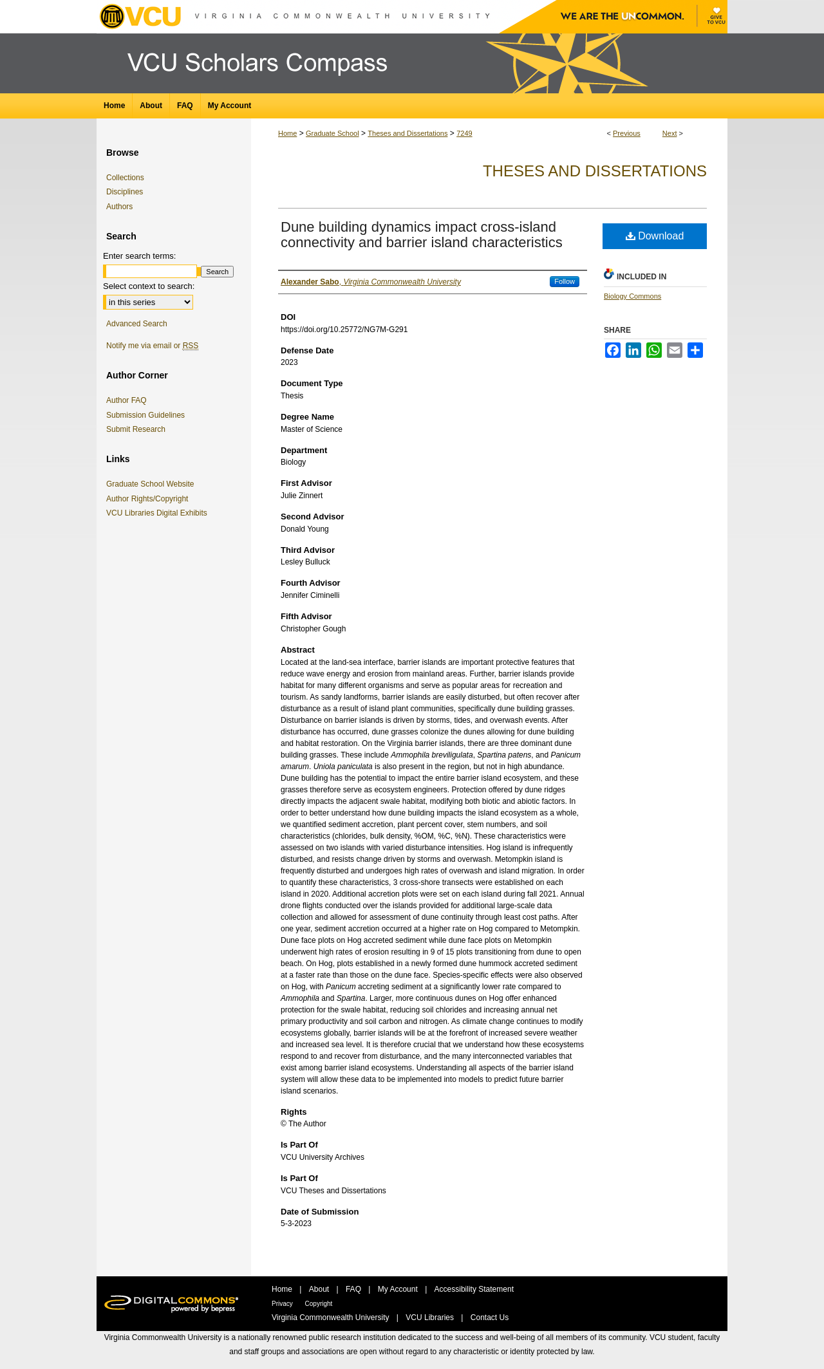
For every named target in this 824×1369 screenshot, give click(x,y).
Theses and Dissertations (407, 133)
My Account (399, 1289)
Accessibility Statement (474, 1289)
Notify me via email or (152, 345)
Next (669, 133)
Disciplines (124, 191)
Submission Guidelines (145, 415)
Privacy (283, 1303)
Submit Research (135, 429)
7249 (464, 133)
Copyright (319, 1303)
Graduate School (332, 133)
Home (287, 133)
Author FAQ (126, 400)
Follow (564, 281)
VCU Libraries (431, 1317)
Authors (119, 206)
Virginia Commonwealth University (331, 1317)
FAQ (354, 1289)
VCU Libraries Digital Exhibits (159, 512)
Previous (627, 133)
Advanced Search (136, 323)
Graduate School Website (152, 484)
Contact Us (490, 1317)
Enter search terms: (139, 256)
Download (655, 235)
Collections (125, 177)
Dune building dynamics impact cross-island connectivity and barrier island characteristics (422, 234)
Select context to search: (148, 286)
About (320, 1289)
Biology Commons (632, 296)
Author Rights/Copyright (149, 498)
